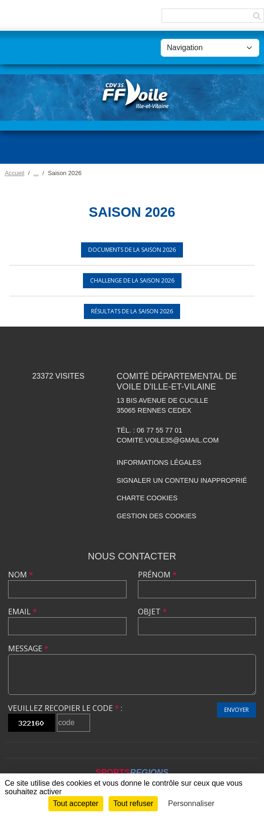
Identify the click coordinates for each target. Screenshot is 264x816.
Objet (152, 611)
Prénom (157, 574)
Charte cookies (147, 498)
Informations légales (159, 462)
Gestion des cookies (156, 516)
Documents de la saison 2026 (132, 250)
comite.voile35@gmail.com (167, 440)
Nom (20, 574)
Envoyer (236, 710)
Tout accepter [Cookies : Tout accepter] (76, 803)
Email (22, 611)
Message (28, 648)
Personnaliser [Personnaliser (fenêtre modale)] (191, 803)
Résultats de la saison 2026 (132, 311)
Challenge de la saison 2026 (132, 280)
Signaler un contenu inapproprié (182, 480)
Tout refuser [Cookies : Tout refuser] (133, 803)
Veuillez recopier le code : (65, 708)
